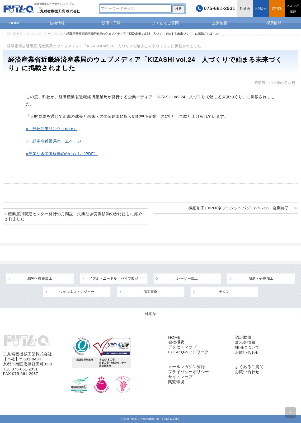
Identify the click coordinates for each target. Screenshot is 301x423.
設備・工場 (111, 23)
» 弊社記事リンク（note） (51, 128)
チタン (224, 292)
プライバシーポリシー (188, 371)
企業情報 (219, 23)
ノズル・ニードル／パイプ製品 (113, 278)
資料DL (277, 8)
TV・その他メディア (33, 33)
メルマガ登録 (293, 8)
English (245, 8)
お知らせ (57, 33)
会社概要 (176, 342)
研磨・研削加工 (261, 278)
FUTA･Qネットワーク (188, 352)
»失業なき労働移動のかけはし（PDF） (62, 153)
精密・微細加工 (39, 278)
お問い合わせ (247, 352)
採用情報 (274, 23)
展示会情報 (245, 342)
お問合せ (261, 8)
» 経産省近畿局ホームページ (53, 141)
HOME (15, 23)
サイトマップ (180, 376)
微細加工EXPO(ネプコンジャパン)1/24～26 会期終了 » (243, 208)
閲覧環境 (176, 381)
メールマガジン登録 (186, 366)
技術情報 (57, 23)
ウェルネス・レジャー (77, 292)
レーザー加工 (187, 278)
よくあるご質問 (165, 23)
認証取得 (243, 337)
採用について (247, 347)
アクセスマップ (182, 347)
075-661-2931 (219, 8)
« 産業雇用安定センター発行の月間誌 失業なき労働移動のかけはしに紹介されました (73, 216)
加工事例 (150, 292)
